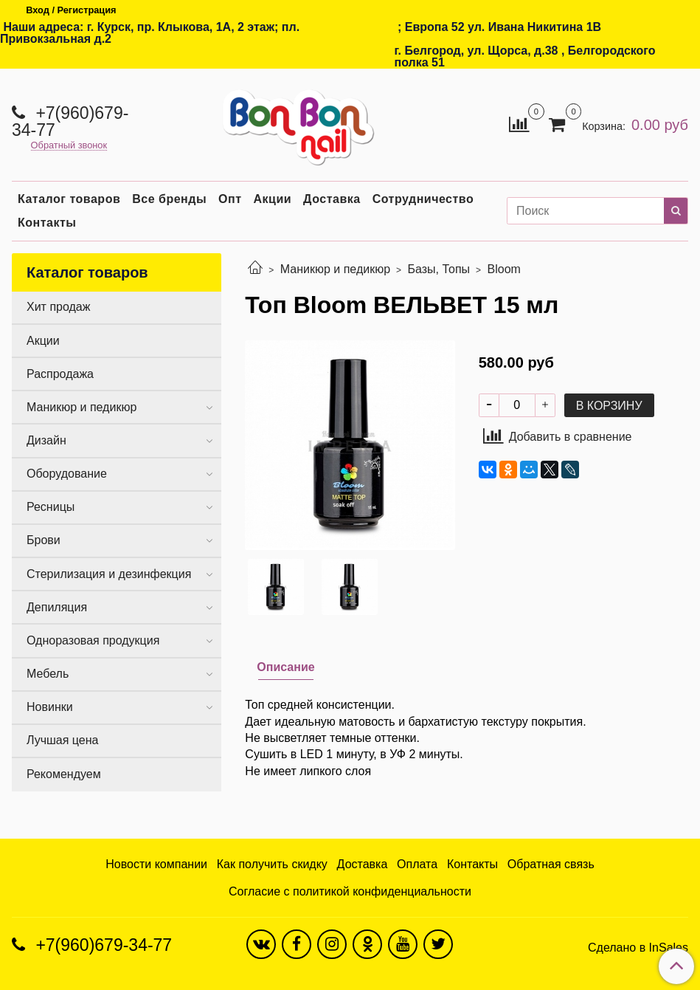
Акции (273, 199)
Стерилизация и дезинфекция (109, 574)
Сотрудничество (423, 199)
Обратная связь (551, 864)
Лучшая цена (62, 740)
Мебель (48, 673)
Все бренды (169, 199)
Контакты (47, 222)
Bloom (504, 269)
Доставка (332, 199)
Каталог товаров (69, 199)
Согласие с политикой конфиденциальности (350, 891)
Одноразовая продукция (93, 640)
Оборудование (67, 473)
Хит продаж (58, 306)
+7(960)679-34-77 (70, 121)
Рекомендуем (64, 774)
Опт (229, 199)
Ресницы (50, 507)
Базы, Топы (439, 269)
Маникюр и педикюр (335, 269)
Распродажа (60, 374)
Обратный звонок (69, 146)
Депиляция (57, 607)
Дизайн (46, 440)
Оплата (417, 864)
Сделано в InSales (638, 948)
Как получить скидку (272, 864)
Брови (43, 540)
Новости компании (156, 864)
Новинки (50, 707)
